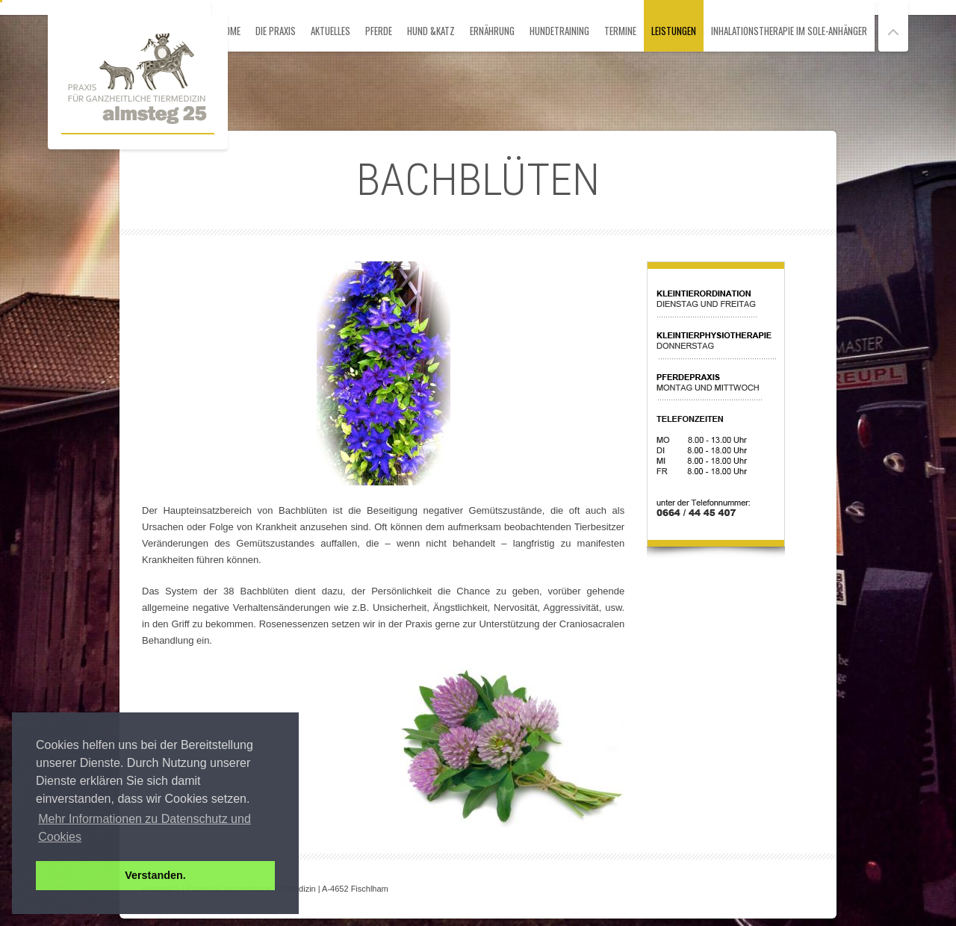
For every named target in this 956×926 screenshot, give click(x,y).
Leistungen (673, 30)
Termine (620, 30)
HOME (230, 30)
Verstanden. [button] (155, 875)
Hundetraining (559, 30)
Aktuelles (330, 30)
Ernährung (492, 30)
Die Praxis (275, 30)
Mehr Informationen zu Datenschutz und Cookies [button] (144, 827)
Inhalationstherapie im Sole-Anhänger (789, 30)
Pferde (378, 30)
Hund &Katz (431, 30)
